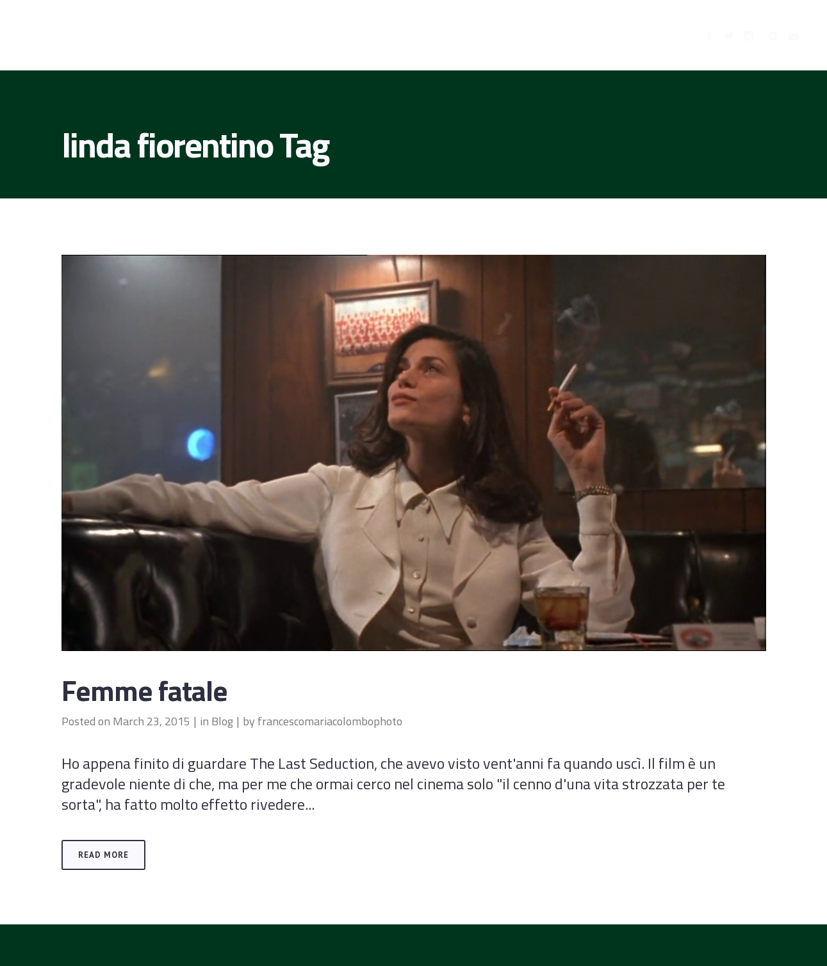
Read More (103, 854)
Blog (222, 721)
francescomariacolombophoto (330, 721)
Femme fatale (144, 690)
